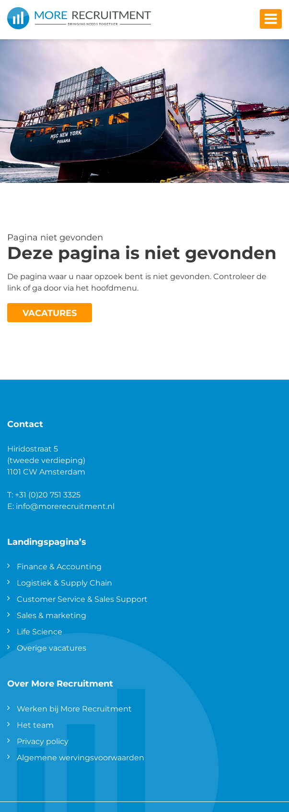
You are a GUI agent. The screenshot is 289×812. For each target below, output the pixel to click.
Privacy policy (43, 741)
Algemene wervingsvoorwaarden (80, 757)
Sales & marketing (51, 615)
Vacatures (50, 312)
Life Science (39, 631)
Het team (35, 725)
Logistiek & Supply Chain (64, 582)
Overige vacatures (51, 648)
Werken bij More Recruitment (74, 708)
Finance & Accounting (59, 566)
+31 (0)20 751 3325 (48, 494)
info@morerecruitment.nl (65, 506)
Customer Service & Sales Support (82, 599)
